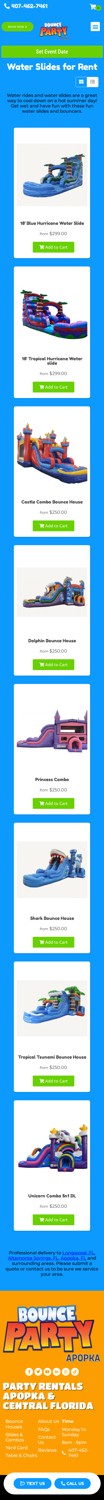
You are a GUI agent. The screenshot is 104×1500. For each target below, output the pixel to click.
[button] (95, 26)
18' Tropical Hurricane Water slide (52, 361)
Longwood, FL (78, 1252)
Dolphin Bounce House (52, 640)
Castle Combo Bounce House (52, 502)
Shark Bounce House (52, 918)
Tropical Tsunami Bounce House (52, 1057)
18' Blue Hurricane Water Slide (52, 223)
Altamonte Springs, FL (33, 1258)
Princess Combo (52, 779)
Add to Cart (53, 247)
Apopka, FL (73, 1258)
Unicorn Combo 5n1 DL (52, 1196)
